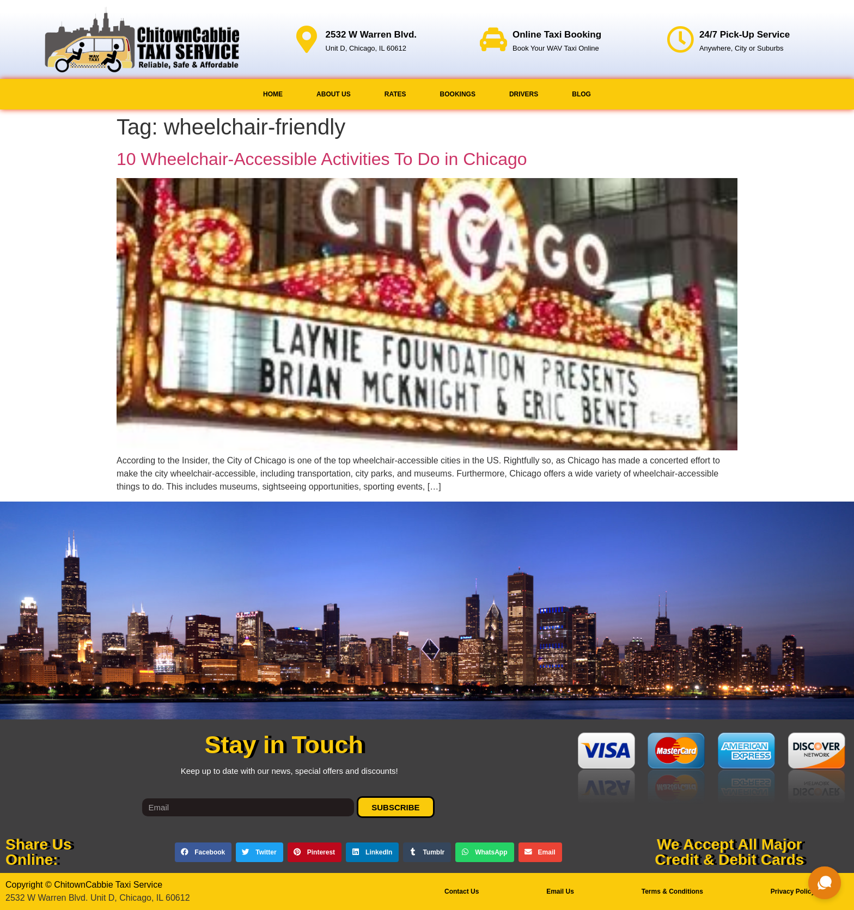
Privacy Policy (793, 891)
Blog (581, 94)
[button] (203, 852)
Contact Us (461, 891)
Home (273, 94)
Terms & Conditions (672, 891)
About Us (333, 94)
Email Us (560, 891)
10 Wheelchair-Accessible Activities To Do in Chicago (322, 159)
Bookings (457, 94)
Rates (395, 94)
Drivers (523, 94)
